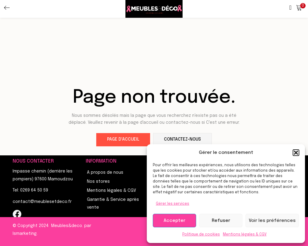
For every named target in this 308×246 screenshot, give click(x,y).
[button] (296, 153)
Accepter (174, 220)
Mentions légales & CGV (244, 234)
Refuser (221, 220)
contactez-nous (182, 140)
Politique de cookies (201, 234)
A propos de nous (105, 172)
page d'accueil (123, 140)
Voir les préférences (272, 220)
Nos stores (98, 181)
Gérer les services (172, 204)
